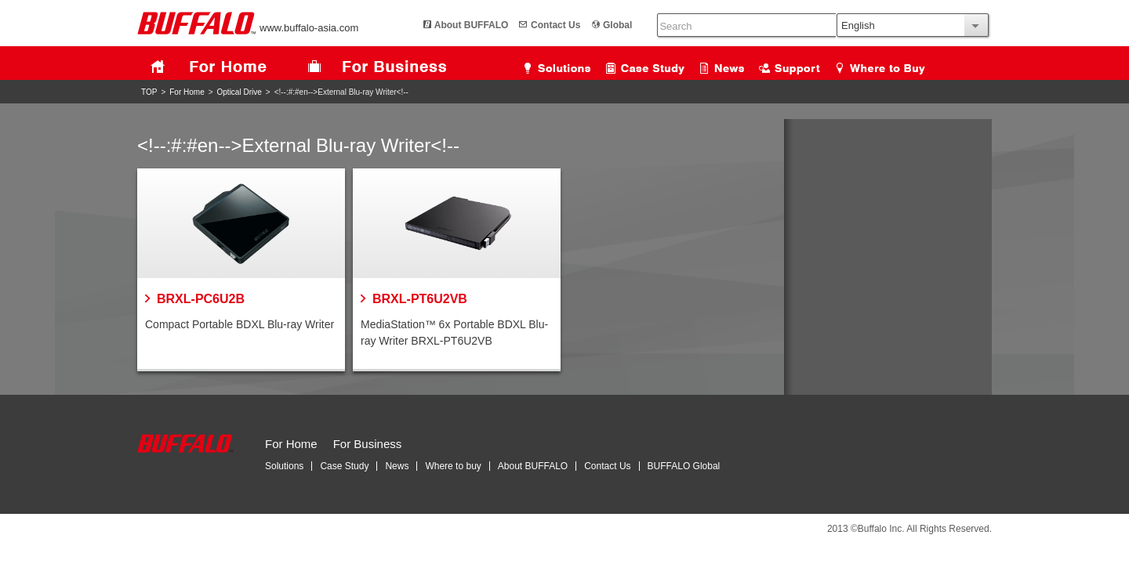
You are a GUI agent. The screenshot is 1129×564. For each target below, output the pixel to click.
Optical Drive (239, 92)
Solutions (284, 466)
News (396, 466)
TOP (149, 92)
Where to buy (453, 466)
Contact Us (528, 25)
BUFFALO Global (684, 466)
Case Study (344, 466)
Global (589, 25)
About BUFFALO (444, 25)
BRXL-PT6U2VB (419, 299)
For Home (186, 92)
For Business (367, 443)
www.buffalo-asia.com (247, 28)
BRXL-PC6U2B (201, 299)
